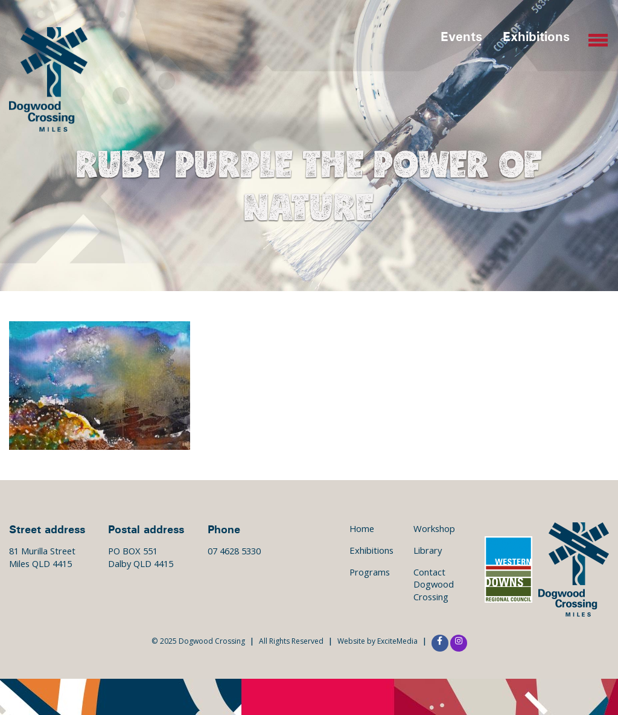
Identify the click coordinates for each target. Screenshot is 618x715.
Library (427, 550)
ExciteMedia (397, 641)
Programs (369, 572)
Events (461, 36)
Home (361, 528)
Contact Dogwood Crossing (433, 584)
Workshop (434, 528)
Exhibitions (536, 36)
